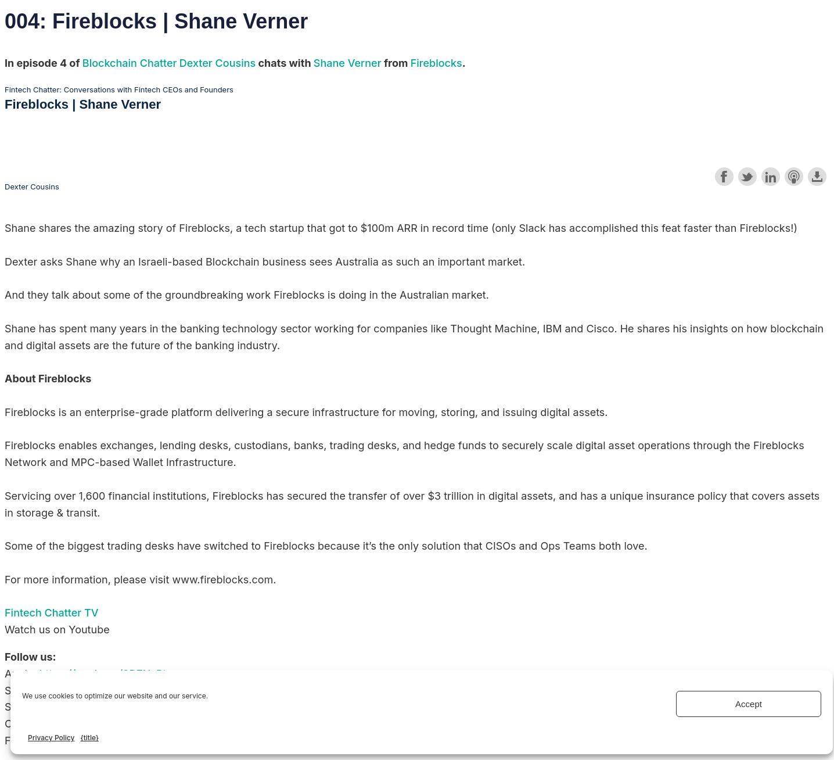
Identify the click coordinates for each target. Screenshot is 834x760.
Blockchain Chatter (129, 63)
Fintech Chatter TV (52, 613)
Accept (748, 704)
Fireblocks (436, 63)
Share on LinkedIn (770, 176)
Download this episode (817, 176)
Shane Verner (348, 63)
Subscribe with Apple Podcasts (794, 176)
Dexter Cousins (217, 63)
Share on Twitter (747, 176)
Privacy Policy (51, 737)
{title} (89, 737)
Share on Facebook (724, 176)
